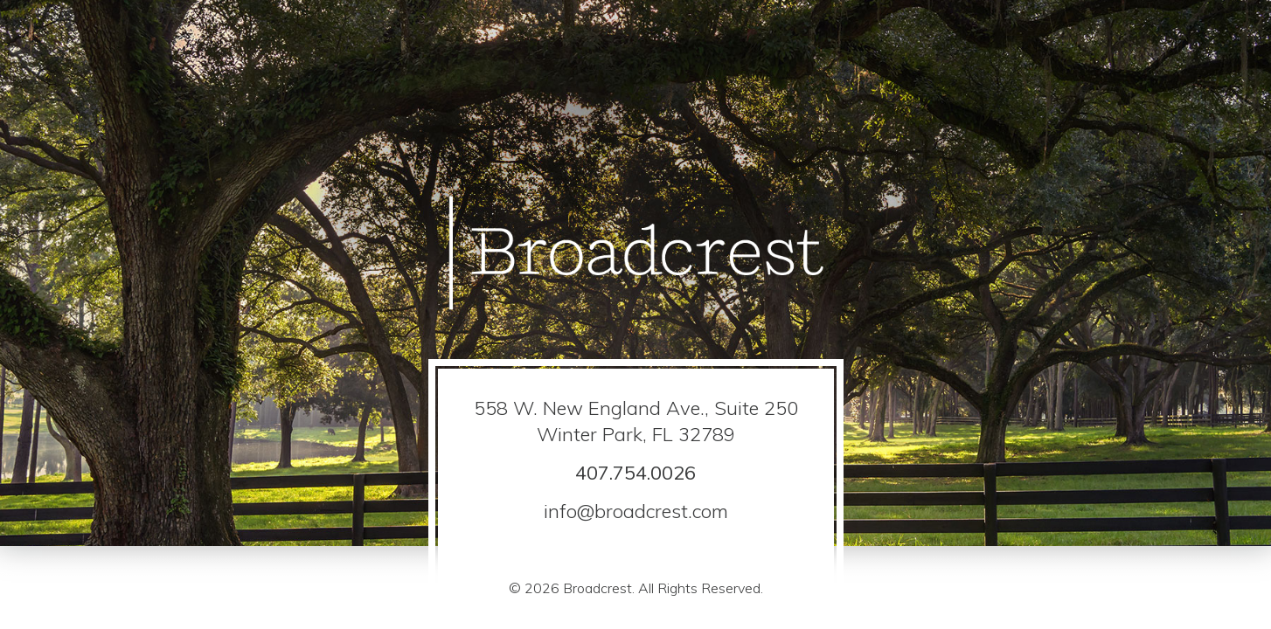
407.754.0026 (635, 472)
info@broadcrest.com (636, 511)
